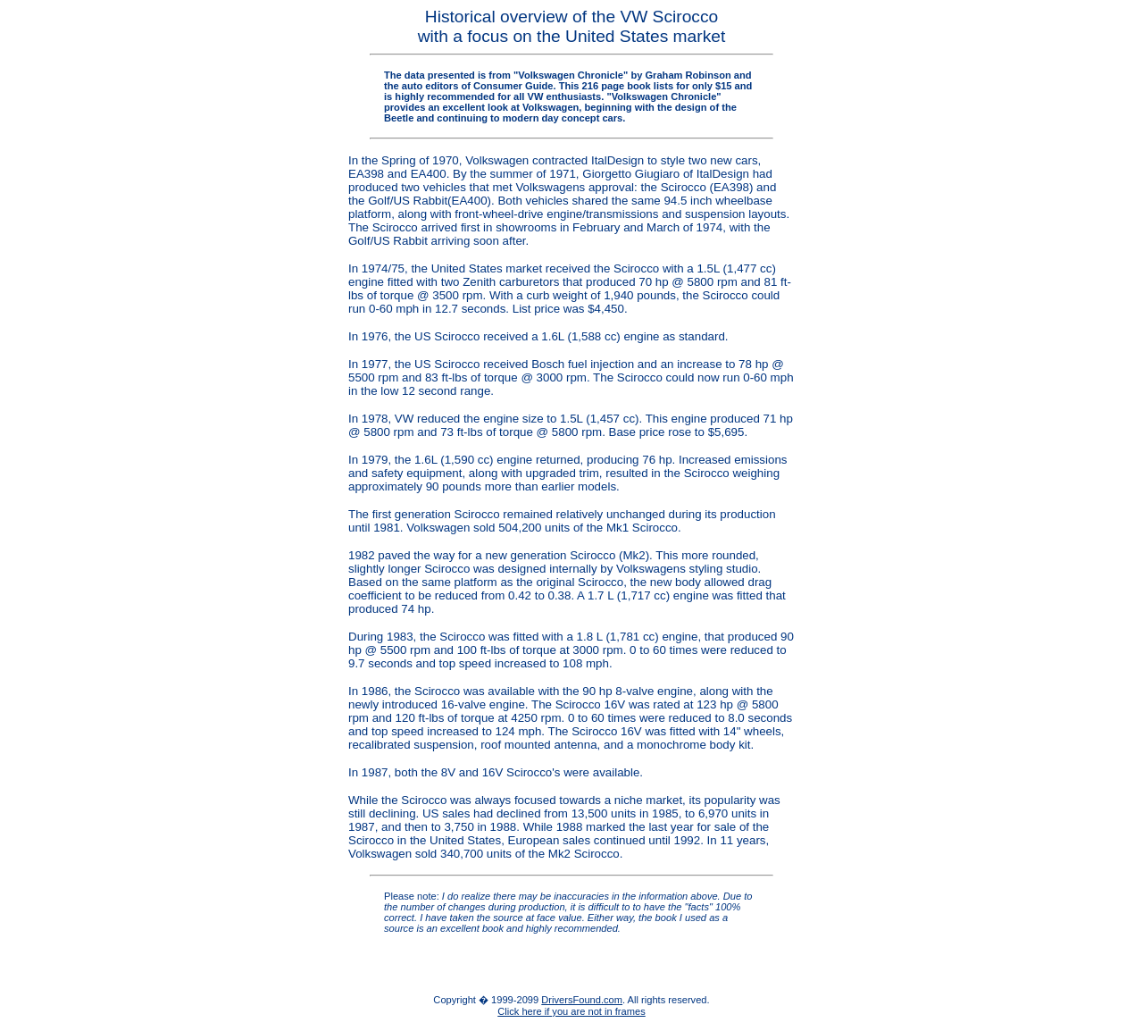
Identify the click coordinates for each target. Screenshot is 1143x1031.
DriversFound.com (581, 999)
